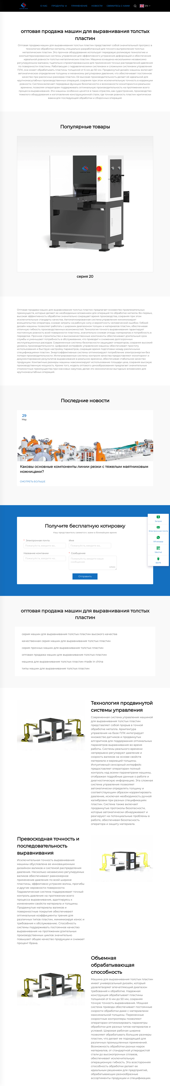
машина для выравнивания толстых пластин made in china (62, 661)
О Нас (43, 6)
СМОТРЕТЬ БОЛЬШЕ (32, 481)
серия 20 (85, 276)
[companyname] (23, 5)
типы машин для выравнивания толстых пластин (55, 668)
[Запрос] (158, 519)
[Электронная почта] (158, 529)
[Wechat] (158, 550)
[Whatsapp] (158, 539)
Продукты (59, 6)
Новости (96, 6)
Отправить (85, 576)
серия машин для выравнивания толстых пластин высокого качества (69, 634)
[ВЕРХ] (158, 560)
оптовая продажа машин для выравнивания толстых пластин (64, 654)
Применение (79, 6)
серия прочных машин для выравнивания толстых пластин (62, 647)
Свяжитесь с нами (118, 6)
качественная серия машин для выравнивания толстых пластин (66, 641)
